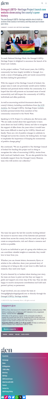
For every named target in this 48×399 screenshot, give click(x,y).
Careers (4, 385)
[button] (46, 16)
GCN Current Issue (7, 379)
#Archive (5, 334)
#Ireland (17, 334)
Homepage (5, 360)
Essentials (5, 356)
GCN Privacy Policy (7, 392)
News (4, 363)
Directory (5, 373)
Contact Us (5, 389)
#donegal (11, 334)
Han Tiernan (26, 27)
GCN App (4, 376)
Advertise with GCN (7, 382)
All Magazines (6, 367)
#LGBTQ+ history (25, 334)
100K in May (5, 370)
